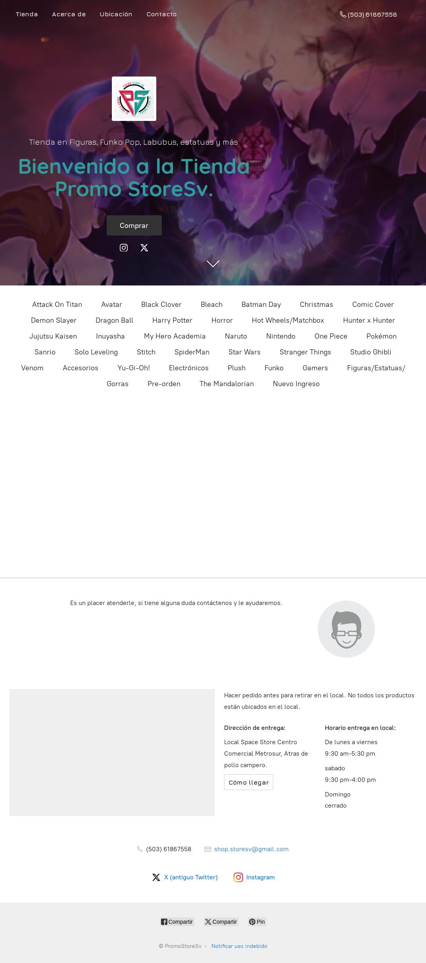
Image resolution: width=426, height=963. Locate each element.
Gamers (315, 368)
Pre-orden (164, 383)
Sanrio (45, 352)
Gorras (118, 383)
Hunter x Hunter (369, 320)
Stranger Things (305, 352)
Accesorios (80, 368)
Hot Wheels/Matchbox (288, 320)
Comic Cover (373, 304)
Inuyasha (110, 336)
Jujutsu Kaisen (53, 336)
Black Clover (161, 304)
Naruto (236, 336)
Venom (32, 368)
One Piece (331, 336)
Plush (237, 368)
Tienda (27, 13)
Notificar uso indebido (239, 946)
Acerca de (69, 13)
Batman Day (261, 304)
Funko (274, 368)
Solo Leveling (96, 352)
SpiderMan (192, 352)
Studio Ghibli (370, 352)
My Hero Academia (175, 336)
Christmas (316, 304)
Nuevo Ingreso (296, 383)
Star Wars (244, 352)
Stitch (146, 352)
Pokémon (382, 336)
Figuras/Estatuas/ (376, 368)
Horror (222, 320)
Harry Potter (172, 320)
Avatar (111, 304)
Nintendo (281, 336)
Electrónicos (189, 368)
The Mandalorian (227, 383)
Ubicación (116, 13)
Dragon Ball (114, 320)
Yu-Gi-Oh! (133, 368)
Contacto (161, 13)
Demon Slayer (54, 320)
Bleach (212, 304)
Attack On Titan (57, 304)
